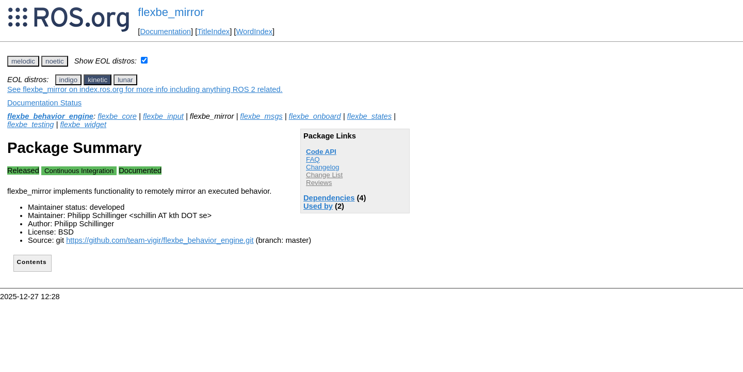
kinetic (97, 80)
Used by (318, 206)
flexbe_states (369, 116)
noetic (54, 61)
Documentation (165, 31)
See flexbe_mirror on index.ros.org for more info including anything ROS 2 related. (145, 89)
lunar (125, 80)
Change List (324, 175)
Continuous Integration (79, 171)
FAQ (313, 159)
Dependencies (328, 198)
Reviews (319, 183)
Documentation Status (44, 103)
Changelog (322, 167)
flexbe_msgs (261, 116)
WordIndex (254, 31)
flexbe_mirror (171, 12)
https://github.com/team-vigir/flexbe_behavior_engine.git (159, 240)
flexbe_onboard (315, 116)
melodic (23, 61)
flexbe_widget (83, 124)
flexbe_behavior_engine (50, 116)
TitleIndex (213, 31)
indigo (68, 80)
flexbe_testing (30, 124)
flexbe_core (117, 116)
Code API (321, 152)
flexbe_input (163, 116)
